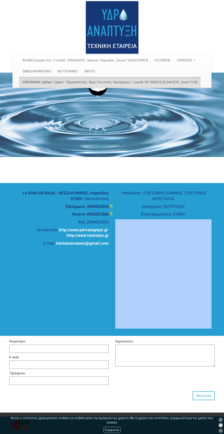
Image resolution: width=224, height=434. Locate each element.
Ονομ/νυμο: (17, 341)
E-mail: (14, 357)
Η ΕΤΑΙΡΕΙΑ (162, 60)
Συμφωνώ (112, 430)
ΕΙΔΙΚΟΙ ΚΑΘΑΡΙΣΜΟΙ (37, 71)
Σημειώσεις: (124, 341)
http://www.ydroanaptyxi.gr (83, 230)
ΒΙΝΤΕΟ (90, 71)
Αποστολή (203, 395)
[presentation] (148, 377)
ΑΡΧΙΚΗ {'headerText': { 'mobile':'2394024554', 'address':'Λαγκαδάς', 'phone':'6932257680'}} (85, 60)
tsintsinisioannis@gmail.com (82, 243)
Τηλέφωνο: (17, 373)
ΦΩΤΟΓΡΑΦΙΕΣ (68, 71)
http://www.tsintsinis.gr (87, 235)
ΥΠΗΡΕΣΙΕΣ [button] (186, 60)
